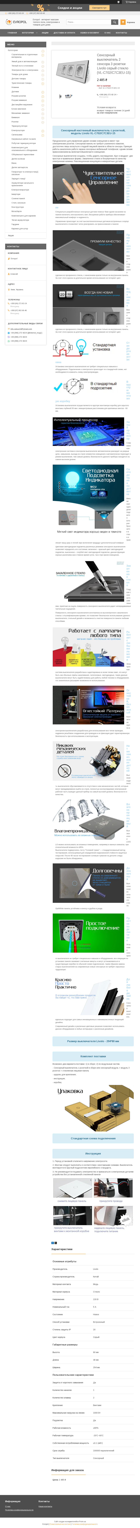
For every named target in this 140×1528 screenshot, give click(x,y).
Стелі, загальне (18, 203)
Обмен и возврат (89, 33)
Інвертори (16, 194)
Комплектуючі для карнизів (24, 216)
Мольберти (17, 211)
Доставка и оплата (64, 33)
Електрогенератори (20, 190)
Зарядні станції (18, 179)
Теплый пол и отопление (22, 66)
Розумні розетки (19, 96)
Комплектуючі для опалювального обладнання (24, 148)
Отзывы (12, 40)
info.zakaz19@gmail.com (21, 329)
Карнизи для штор (20, 229)
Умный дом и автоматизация (24, 61)
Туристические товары (22, 83)
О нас (107, 33)
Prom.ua (82, 1522)
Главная (12, 33)
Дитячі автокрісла (20, 167)
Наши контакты (45, 1506)
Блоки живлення (19, 109)
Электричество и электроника (25, 70)
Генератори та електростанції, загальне (25, 173)
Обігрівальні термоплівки (23, 154)
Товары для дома (20, 74)
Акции (45, 33)
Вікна (14, 163)
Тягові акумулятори (20, 220)
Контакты (121, 33)
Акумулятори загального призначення (23, 184)
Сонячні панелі (18, 198)
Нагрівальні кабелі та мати (24, 139)
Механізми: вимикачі (21, 113)
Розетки (15, 122)
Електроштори (18, 130)
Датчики (15, 91)
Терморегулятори (19, 126)
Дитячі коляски (18, 159)
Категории (28, 33)
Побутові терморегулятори (24, 143)
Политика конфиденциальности (19, 1510)
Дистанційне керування (22, 104)
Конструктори (18, 207)
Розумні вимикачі (19, 100)
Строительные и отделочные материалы (24, 55)
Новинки (15, 87)
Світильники (17, 135)
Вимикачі (16, 117)
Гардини (15, 224)
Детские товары (19, 79)
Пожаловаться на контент (60, 1524)
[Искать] (114, 22)
